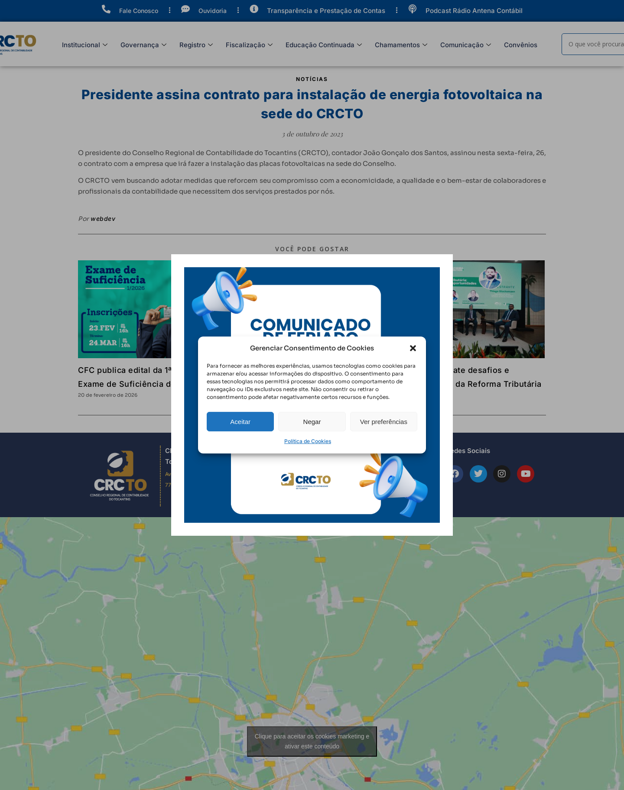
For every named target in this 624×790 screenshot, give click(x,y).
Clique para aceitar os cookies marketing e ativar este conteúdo (312, 741)
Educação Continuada (324, 45)
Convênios (520, 45)
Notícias (312, 79)
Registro (196, 45)
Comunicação (465, 45)
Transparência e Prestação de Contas (326, 10)
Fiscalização (249, 45)
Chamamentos (401, 45)
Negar (312, 434)
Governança (143, 45)
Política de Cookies (307, 454)
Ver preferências (383, 434)
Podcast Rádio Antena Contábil (474, 10)
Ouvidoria (212, 10)
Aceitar (240, 434)
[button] (413, 361)
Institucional (84, 45)
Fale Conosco (138, 10)
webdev (103, 218)
